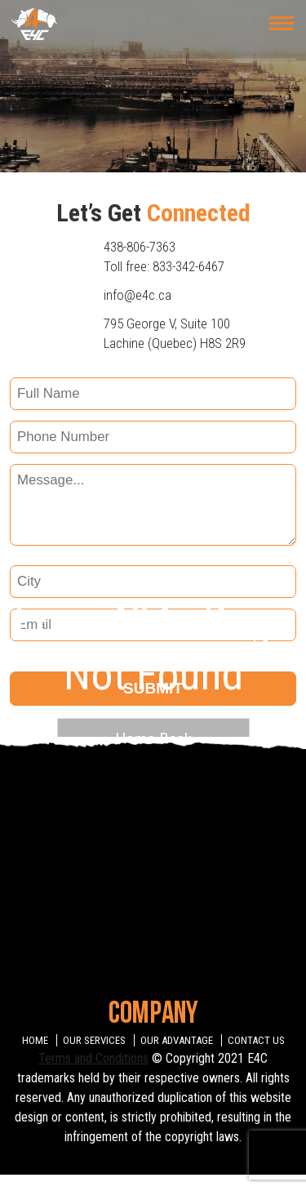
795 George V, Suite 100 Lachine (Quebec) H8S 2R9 (175, 333)
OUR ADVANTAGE (176, 1040)
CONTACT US (256, 1040)
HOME (35, 1040)
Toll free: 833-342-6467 (164, 266)
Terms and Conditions (93, 1058)
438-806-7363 (139, 247)
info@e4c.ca (137, 295)
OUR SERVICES (94, 1040)
